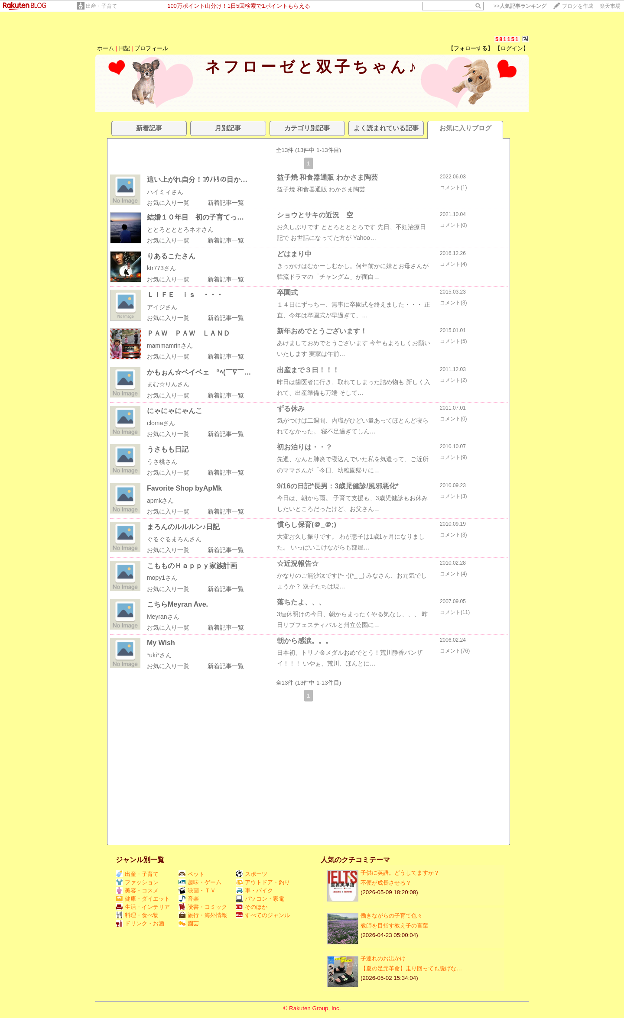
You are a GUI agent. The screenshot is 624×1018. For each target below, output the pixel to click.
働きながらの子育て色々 (391, 915)
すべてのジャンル (263, 915)
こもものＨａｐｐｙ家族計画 (192, 565)
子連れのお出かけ (383, 958)
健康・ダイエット (143, 898)
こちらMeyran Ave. (177, 604)
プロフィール (151, 48)
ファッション (137, 882)
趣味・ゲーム (200, 882)
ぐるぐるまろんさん (174, 539)
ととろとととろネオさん (180, 229)
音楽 (189, 898)
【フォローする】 (470, 48)
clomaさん (161, 423)
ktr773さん (161, 268)
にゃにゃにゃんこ (174, 410)
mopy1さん (162, 577)
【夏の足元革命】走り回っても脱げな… (411, 968)
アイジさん (162, 307)
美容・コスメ (137, 890)
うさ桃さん (162, 461)
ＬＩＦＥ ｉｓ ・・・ (185, 294)
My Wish (161, 642)
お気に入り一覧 (168, 202)
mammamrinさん (170, 345)
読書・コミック (203, 907)
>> (520, 6)
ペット (192, 874)
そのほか (251, 907)
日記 (124, 48)
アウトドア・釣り (263, 882)
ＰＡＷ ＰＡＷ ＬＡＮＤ (188, 333)
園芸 (189, 923)
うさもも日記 (167, 449)
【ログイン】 (512, 48)
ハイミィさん (165, 191)
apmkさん (160, 500)
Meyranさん (163, 616)
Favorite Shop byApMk (184, 488)
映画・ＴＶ (197, 890)
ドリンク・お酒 (140, 923)
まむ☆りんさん (168, 384)
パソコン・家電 (260, 898)
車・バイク (254, 890)
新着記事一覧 (226, 202)
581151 (507, 39)
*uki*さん (159, 655)
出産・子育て (101, 6)
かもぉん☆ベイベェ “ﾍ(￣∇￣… (199, 372)
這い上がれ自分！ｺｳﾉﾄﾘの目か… (197, 179)
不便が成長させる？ (386, 882)
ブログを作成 (577, 6)
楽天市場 (610, 6)
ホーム (105, 48)
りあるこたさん (171, 256)
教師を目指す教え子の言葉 (394, 925)
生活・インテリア (143, 907)
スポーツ (251, 874)
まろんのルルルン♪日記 (183, 526)
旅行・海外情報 (203, 915)
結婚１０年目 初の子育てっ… (195, 217)
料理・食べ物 (137, 915)
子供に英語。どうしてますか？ (400, 872)
